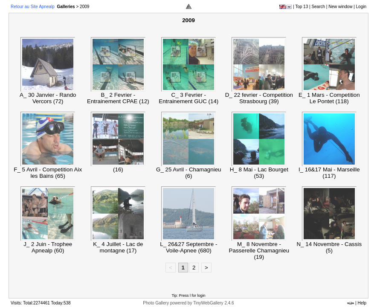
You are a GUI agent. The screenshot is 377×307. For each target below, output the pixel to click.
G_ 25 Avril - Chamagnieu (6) (188, 172)
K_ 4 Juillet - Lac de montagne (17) (118, 247)
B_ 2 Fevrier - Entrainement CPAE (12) (118, 98)
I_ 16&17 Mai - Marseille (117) (329, 172)
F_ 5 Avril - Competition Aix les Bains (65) (48, 172)
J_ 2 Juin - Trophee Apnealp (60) (47, 247)
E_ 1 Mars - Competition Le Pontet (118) (329, 98)
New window (340, 6)
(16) (118, 169)
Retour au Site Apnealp (33, 6)
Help (361, 303)
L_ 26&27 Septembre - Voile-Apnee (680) (188, 247)
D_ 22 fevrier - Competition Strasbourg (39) (259, 98)
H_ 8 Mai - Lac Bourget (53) (259, 172)
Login (361, 6)
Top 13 (301, 6)
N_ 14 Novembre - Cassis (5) (329, 247)
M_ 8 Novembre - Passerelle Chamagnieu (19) (259, 250)
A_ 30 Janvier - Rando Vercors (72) (48, 98)
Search (318, 6)
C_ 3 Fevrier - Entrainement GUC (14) (188, 98)
